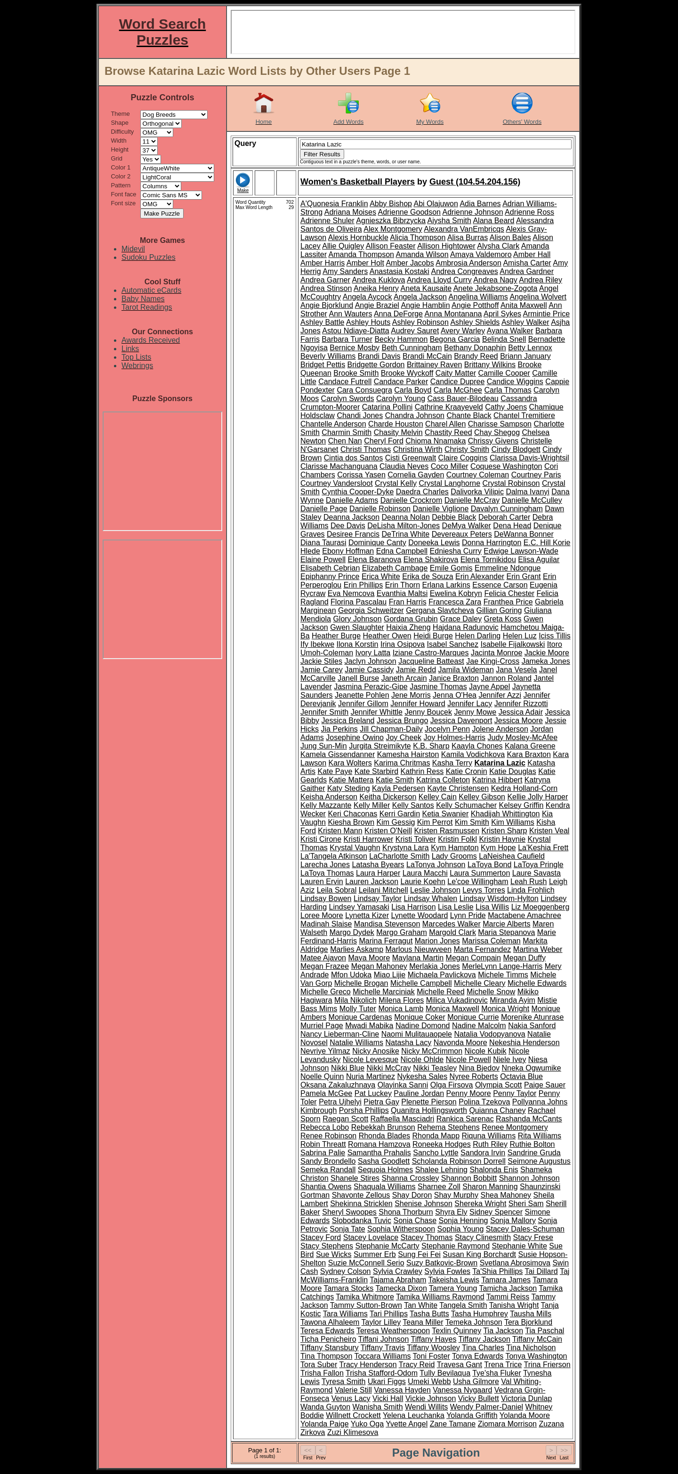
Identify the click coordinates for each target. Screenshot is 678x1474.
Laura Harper (378, 873)
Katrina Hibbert (497, 780)
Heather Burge (336, 636)
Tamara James (506, 1280)
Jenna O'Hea (454, 695)
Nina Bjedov (479, 1068)
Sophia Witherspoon (401, 1229)
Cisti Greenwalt (410, 458)
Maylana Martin (418, 958)
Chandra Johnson (414, 415)
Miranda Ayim (512, 1000)
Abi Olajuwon (436, 204)
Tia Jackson (503, 1331)
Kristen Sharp (504, 831)
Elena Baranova (375, 560)
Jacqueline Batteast (431, 661)
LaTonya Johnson (435, 865)
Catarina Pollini (387, 407)
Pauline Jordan (419, 1093)
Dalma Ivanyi (527, 492)
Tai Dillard (541, 1271)
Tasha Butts (429, 1314)
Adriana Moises (350, 212)
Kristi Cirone (320, 839)
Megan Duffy (524, 958)
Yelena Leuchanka (413, 1415)
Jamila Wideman (466, 670)
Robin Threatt (323, 1144)
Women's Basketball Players (357, 181)
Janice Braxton (454, 678)
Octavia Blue (521, 1076)
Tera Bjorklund (528, 1322)
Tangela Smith (463, 1305)
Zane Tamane (453, 1424)
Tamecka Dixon (401, 1288)
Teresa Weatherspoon (393, 1331)
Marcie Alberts (506, 924)
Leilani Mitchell (383, 890)
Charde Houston (395, 424)
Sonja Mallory (513, 1220)
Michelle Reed (440, 992)
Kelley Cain (438, 797)
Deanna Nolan (406, 517)
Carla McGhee (458, 390)
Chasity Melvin (398, 432)
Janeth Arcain (404, 678)
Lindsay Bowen (326, 898)
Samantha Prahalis (379, 1153)
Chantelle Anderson (333, 424)
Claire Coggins (463, 458)
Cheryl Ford (384, 441)
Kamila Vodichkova (473, 754)
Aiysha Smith (449, 221)
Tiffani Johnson (383, 1339)
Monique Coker (419, 1017)
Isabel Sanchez (452, 644)
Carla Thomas (507, 390)
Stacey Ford (320, 1237)
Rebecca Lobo (324, 1127)
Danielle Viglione (440, 509)
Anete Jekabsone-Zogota (495, 288)
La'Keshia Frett (543, 848)
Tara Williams (345, 1314)
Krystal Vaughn (355, 848)
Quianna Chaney (497, 1110)
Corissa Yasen (361, 475)
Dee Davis (348, 526)
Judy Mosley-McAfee (523, 737)
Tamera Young (453, 1288)
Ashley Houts (368, 322)
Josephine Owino (355, 737)
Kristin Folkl (457, 839)
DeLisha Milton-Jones (403, 526)
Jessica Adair (521, 712)
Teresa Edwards (327, 1331)
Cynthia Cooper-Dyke (358, 492)
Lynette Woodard (419, 915)
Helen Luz (520, 636)
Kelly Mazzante (326, 805)
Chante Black (468, 415)
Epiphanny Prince (329, 576)
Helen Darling (477, 636)
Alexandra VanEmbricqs (464, 229)
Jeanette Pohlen (362, 695)
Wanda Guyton (325, 1407)
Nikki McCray (389, 1068)
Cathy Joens (506, 407)
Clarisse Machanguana (339, 466)
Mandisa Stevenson (387, 924)
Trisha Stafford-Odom (382, 1373)
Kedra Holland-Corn (524, 788)
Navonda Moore (460, 1043)
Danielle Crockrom (411, 500)
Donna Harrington (491, 543)
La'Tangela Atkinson (333, 856)
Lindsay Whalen (430, 898)
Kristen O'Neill (388, 831)
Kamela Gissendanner (337, 754)
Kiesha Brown (351, 822)
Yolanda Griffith (472, 1415)
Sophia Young (460, 1229)
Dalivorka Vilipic (477, 492)
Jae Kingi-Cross (492, 661)
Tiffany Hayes (434, 1339)
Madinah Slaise (326, 924)
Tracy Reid (417, 1365)
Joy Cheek (403, 737)
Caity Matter (456, 373)
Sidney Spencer (496, 1212)
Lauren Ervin (321, 882)
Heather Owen (387, 636)
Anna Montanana (453, 314)
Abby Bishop (391, 204)
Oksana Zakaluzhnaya (337, 1085)
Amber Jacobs (410, 263)
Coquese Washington (506, 466)
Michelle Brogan (361, 983)
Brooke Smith (356, 373)
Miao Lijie (390, 975)
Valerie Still (353, 1390)
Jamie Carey (321, 670)
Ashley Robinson (420, 322)
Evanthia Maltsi (402, 593)
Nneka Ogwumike (531, 1068)
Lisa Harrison (413, 907)
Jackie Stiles (321, 661)
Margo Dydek (352, 932)
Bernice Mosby (354, 348)
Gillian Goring (499, 610)
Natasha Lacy (409, 1043)
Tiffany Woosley (433, 1348)
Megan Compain (473, 958)
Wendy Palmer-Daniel (486, 1407)
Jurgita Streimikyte (380, 746)
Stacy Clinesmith (483, 1237)
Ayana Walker (510, 331)
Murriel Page (321, 1026)
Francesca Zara (454, 602)
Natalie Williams (356, 1043)
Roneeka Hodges (441, 1144)
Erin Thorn (402, 585)
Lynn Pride (468, 915)
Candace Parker (401, 382)
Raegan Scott (345, 1119)
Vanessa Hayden (402, 1390)
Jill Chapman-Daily (391, 729)
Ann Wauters (350, 314)
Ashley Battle (322, 322)
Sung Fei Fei (419, 1254)
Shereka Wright (480, 1204)
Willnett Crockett (353, 1415)
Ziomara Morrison (507, 1424)
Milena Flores (401, 1000)
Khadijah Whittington (505, 814)
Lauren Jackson (371, 882)
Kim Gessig (396, 822)
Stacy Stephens (326, 1246)
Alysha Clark (498, 246)
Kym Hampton (454, 848)
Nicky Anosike (375, 1051)
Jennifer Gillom (363, 704)
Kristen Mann (340, 831)
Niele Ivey (509, 1059)
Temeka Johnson (473, 1322)
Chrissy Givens (493, 441)
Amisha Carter (527, 263)
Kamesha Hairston (408, 754)
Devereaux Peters (462, 534)
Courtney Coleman (477, 475)
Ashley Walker (525, 322)
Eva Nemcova (351, 593)
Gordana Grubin (411, 619)
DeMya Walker (466, 526)
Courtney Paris (536, 475)
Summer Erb (375, 1254)
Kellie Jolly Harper (537, 797)
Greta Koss (503, 619)
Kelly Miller (372, 805)
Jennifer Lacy (469, 704)
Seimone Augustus (539, 1161)
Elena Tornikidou (488, 560)
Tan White (420, 1305)
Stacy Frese (533, 1237)
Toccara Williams (382, 1356)
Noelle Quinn (322, 1076)
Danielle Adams (352, 500)
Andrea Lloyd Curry (439, 280)
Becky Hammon (401, 339)
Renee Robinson (328, 1136)
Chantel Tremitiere (524, 415)
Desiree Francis (353, 534)
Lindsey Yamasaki (359, 907)
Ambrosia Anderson (468, 263)
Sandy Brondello (327, 1161)
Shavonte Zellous (361, 1195)
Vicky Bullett (478, 1398)
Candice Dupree (457, 382)
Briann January (525, 356)
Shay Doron (412, 1195)
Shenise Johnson (423, 1204)
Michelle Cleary (479, 983)
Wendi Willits (426, 1407)
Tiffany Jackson (484, 1339)
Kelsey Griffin (521, 805)
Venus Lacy (351, 1398)
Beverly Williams (327, 356)
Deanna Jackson (351, 517)
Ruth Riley (490, 1144)
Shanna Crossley (410, 1178)
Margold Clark (452, 932)
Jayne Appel (489, 687)
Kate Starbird (376, 771)
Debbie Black (454, 517)
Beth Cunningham (412, 348)
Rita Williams (539, 1136)
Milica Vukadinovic (457, 1000)
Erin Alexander (479, 576)
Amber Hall (531, 254)
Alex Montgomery (392, 229)
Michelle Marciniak (384, 992)
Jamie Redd (416, 670)
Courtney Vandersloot (336, 483)
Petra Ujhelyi (340, 1102)
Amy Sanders (345, 271)
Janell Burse (358, 678)
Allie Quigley (343, 246)
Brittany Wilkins (490, 365)
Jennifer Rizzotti (521, 704)
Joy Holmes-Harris (455, 737)
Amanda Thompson (361, 254)
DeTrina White (406, 534)
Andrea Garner (325, 280)
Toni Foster (431, 1356)
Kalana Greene (530, 746)
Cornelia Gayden (415, 475)
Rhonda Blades (384, 1136)
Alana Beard (493, 221)
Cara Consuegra (364, 390)
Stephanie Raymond (455, 1246)
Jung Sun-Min (323, 746)
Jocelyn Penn (447, 729)
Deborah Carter (504, 517)
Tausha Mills (530, 1314)
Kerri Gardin (399, 814)
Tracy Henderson (367, 1365)
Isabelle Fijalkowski (512, 644)
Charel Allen (445, 424)
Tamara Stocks (349, 1288)
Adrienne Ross (529, 212)
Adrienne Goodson (409, 212)
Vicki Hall (388, 1398)
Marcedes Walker (451, 924)
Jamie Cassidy (369, 670)
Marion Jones (437, 941)
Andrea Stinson (326, 288)
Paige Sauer (544, 1085)
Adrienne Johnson (473, 212)
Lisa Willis (492, 907)
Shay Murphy (456, 1195)
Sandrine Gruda (534, 1153)
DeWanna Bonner (524, 534)
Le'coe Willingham (477, 882)
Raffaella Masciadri (403, 1119)
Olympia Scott (498, 1085)
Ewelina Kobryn (456, 593)
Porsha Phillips (364, 1110)
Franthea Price (508, 602)
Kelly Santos (413, 805)
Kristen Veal (549, 831)
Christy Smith (466, 449)
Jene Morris (411, 695)
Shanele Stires (355, 1178)
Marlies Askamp (356, 949)
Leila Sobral (337, 890)
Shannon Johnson (529, 1178)
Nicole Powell (468, 1059)
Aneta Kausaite (426, 288)
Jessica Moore (518, 721)
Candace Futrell (344, 382)
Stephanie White (519, 1246)
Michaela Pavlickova (442, 975)
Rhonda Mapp (436, 1136)
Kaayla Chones (477, 746)
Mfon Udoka (351, 975)
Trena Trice (503, 1365)
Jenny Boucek (428, 712)
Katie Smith (395, 780)
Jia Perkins (339, 729)
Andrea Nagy (495, 280)
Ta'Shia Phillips (497, 1271)
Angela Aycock (367, 297)
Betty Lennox (530, 348)
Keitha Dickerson (387, 797)
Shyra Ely (451, 1212)
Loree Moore (321, 915)
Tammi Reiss (508, 1297)
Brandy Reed (476, 356)
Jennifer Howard (417, 704)
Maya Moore (369, 958)
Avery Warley (463, 331)
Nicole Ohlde (422, 1059)
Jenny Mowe (475, 712)
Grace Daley (461, 619)
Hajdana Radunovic (466, 627)
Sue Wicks (334, 1254)
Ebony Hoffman (348, 551)
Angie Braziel (377, 305)
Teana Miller (423, 1322)
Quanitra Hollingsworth (429, 1110)
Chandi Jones (360, 415)
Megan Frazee (324, 966)
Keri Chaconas (352, 814)
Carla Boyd (412, 390)
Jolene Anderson (500, 729)
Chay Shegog (497, 432)
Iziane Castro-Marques (431, 653)
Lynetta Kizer (367, 915)
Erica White (381, 576)
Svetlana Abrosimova (515, 1263)
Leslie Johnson (435, 890)
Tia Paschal (544, 1331)
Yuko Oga (367, 1424)
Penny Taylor (514, 1093)
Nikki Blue (347, 1068)
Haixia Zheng (408, 627)
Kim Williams (512, 822)
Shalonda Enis (493, 1170)
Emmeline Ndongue (508, 568)
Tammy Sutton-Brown (366, 1305)
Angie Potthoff (475, 305)
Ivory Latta (373, 653)
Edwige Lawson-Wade (521, 551)
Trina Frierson (547, 1365)
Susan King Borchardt (479, 1254)
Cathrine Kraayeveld (449, 407)
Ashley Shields (475, 322)
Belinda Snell (504, 339)
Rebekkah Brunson (383, 1127)
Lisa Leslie (456, 907)
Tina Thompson (326, 1356)
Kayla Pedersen (398, 788)
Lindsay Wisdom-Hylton (499, 898)
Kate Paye (334, 771)
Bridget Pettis (322, 365)
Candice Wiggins (515, 382)
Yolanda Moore (525, 1415)
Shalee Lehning (441, 1170)
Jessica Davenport (461, 721)
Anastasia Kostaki (399, 271)
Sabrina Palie (322, 1153)
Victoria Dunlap (526, 1398)
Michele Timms (503, 975)
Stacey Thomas (427, 1237)
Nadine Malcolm (479, 1026)
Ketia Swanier (445, 814)
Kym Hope (498, 848)
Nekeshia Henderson (524, 1043)
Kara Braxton (528, 754)
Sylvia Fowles (447, 1271)
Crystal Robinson (511, 483)
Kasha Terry (452, 763)
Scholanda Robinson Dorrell (459, 1161)
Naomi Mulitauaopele (416, 1034)
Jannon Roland (506, 678)
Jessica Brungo (402, 721)
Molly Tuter (357, 1009)
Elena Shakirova (431, 560)
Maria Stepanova (506, 932)
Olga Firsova (451, 1085)
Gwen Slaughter (357, 627)
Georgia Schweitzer (371, 610)
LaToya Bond (489, 865)
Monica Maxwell (452, 1009)
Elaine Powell (323, 560)
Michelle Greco (325, 992)
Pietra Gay (381, 1102)
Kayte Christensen (458, 788)
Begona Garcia (455, 339)
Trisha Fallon (322, 1373)
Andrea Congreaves (464, 271)
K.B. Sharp (431, 746)
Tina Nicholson (531, 1348)
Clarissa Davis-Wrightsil (529, 458)
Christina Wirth (418, 449)
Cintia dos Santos (353, 458)
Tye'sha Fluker (496, 1373)
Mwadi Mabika (369, 1026)
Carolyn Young (400, 399)
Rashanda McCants (529, 1119)
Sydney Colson (345, 1271)
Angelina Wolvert (537, 297)
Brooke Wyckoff (407, 373)
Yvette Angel (407, 1424)
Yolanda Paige (324, 1424)
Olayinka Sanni (403, 1085)
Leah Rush (528, 882)
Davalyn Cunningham (507, 509)
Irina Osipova (402, 644)
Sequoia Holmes (385, 1170)
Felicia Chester (509, 593)
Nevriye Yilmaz (325, 1051)
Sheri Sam (526, 1204)
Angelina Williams (478, 297)
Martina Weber (538, 949)
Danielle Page (323, 509)
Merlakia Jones (434, 966)
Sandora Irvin (482, 1153)
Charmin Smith (346, 432)
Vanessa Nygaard (462, 1390)
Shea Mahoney (505, 1195)
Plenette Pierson (428, 1102)
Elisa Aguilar (538, 560)
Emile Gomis (451, 568)
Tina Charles (483, 1348)
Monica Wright (505, 1009)
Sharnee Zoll (439, 1187)
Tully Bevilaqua (445, 1373)
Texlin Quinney (456, 1331)
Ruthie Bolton (532, 1144)
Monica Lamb (400, 1009)
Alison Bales (510, 238)
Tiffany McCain (537, 1339)
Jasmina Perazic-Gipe (371, 687)
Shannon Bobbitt (469, 1178)
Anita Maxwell (523, 305)
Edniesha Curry (456, 551)
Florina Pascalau (359, 602)
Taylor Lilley (381, 1322)
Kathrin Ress (422, 771)
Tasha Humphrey (479, 1314)
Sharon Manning (489, 1187)
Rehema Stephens (448, 1127)
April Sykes (502, 314)
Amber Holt (365, 263)
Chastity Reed (448, 432)
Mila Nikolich (355, 1000)
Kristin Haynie (502, 839)
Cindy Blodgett (516, 449)
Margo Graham (401, 932)
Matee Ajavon (323, 958)
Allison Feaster (391, 246)
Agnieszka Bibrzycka (391, 221)
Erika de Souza (427, 576)
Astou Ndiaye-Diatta (355, 331)
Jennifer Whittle (377, 712)
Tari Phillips (389, 1314)
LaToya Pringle (539, 865)
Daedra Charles (422, 492)
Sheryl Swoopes (349, 1212)
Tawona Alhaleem (329, 1322)
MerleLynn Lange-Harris (502, 966)
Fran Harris (408, 602)
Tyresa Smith (343, 1381)
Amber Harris (322, 263)
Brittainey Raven (434, 365)
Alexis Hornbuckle (358, 238)
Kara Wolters (350, 763)
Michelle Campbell (421, 983)
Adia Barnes (480, 204)
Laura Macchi (425, 873)
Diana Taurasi (323, 543)
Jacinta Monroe (496, 653)
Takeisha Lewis (453, 1280)
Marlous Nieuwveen (419, 949)
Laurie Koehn (423, 882)
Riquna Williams (489, 1136)
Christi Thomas (365, 449)
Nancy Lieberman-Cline (339, 1034)
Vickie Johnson (430, 1398)
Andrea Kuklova (378, 280)
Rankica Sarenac (465, 1119)
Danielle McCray (472, 500)
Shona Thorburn (406, 1212)
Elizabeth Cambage (395, 568)
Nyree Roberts (474, 1076)
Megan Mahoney (379, 966)
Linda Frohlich (531, 890)
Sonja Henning (463, 1220)
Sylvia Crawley (397, 1271)
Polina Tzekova (484, 1102)
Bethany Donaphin (475, 348)
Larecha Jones (325, 865)
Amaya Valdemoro (480, 254)
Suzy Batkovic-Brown (441, 1263)
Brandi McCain (427, 356)
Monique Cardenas (360, 1017)
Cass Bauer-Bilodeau (463, 399)
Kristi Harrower (369, 839)
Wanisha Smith (378, 1407)
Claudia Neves (403, 466)
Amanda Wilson (422, 254)
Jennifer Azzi (499, 695)
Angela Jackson (420, 297)
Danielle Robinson (380, 509)
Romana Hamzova (379, 1144)
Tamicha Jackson (508, 1288)
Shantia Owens (326, 1187)
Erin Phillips (363, 585)
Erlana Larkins (446, 585)
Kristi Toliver (416, 839)
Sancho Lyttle (435, 1153)
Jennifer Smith (324, 712)
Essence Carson (499, 585)
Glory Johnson (357, 619)
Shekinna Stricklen (361, 1204)
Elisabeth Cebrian (330, 568)
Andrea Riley (540, 280)
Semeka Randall (327, 1170)
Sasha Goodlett (384, 1161)
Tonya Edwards (477, 1356)
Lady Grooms (454, 856)
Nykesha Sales (422, 1076)
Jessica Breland (347, 721)
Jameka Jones (546, 661)
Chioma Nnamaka (435, 441)
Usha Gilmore (476, 1381)
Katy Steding (348, 788)
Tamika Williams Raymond (440, 1297)
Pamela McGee (326, 1093)
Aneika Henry (376, 288)
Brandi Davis (379, 356)
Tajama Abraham (398, 1280)
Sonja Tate (347, 1229)
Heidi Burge (433, 636)
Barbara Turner (347, 339)
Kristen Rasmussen (446, 831)
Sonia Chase (414, 1220)
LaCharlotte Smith (399, 856)
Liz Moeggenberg (540, 907)
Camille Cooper (504, 373)
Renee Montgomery (515, 1127)
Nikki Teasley (435, 1068)
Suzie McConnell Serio (366, 1263)
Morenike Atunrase (532, 1017)
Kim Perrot (435, 822)
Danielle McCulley (532, 500)
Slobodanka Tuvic (361, 1220)
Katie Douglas (512, 771)
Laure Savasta (536, 873)
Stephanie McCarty (387, 1246)
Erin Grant (524, 576)
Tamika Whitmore (365, 1297)
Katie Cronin (466, 771)
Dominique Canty (377, 543)
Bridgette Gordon (376, 365)
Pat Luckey (373, 1093)
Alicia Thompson (417, 238)
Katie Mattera (351, 780)
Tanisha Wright (514, 1305)
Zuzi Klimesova (352, 1432)
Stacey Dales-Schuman (525, 1229)
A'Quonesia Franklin (334, 204)
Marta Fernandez (482, 949)
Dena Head (512, 526)
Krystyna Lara (405, 848)
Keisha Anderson (328, 797)
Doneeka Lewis (434, 543)
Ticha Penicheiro (328, 1339)
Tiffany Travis (383, 1348)
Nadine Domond (423, 1026)
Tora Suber (318, 1365)
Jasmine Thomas (438, 687)
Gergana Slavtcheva (440, 610)
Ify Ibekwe (317, 644)
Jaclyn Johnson (370, 661)
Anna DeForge (398, 314)
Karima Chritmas (402, 763)
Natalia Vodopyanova (489, 1034)
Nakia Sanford (532, 1026)
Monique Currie (473, 1017)
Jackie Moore (547, 653)
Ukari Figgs (387, 1381)
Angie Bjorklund (326, 305)
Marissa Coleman (491, 941)
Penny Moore (468, 1093)
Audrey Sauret (415, 331)
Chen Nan (345, 441)
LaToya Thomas (327, 873)
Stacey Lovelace (370, 1237)
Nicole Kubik (486, 1051)
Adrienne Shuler (327, 221)
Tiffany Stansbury (329, 1348)
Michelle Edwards (537, 983)
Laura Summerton (480, 873)
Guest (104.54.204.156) (474, 181)
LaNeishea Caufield (512, 856)
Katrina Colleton (443, 780)
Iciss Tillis (555, 636)
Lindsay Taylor (378, 898)
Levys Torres (483, 890)
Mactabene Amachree (524, 915)
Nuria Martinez (370, 1076)
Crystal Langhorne (449, 483)
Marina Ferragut (386, 941)
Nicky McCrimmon (431, 1051)
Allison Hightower (446, 246)
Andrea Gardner (527, 271)
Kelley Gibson (482, 797)
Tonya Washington (536, 1356)
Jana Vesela (516, 670)
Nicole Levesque (370, 1059)
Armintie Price (546, 314)
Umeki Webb (429, 1381)
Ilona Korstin (357, 644)
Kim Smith (472, 822)
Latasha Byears (378, 865)
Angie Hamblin (425, 305)
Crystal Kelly (396, 483)
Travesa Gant (459, 1365)
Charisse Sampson (500, 424)
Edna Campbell (402, 551)
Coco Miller (449, 466)
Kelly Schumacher (466, 805)
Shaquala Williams (385, 1187)
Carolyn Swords (347, 399)
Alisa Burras (467, 238)
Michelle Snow (491, 992)
